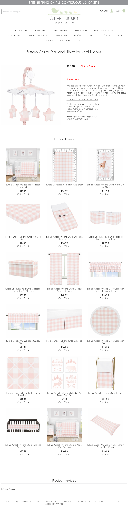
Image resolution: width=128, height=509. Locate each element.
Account (104, 11)
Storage (78, 35)
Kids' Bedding (81, 30)
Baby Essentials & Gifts (39, 35)
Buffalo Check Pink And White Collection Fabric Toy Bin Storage (23, 290)
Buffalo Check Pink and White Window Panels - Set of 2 (64, 290)
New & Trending (21, 30)
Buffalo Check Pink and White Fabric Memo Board (23, 394)
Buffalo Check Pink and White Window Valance (23, 342)
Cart (118, 11)
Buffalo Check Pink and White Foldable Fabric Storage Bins (105, 238)
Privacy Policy (50, 501)
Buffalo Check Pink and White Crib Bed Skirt (64, 342)
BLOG (38, 501)
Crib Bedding (40, 30)
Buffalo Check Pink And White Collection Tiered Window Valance (105, 290)
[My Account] (111, 11)
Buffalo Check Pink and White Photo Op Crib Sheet (105, 185)
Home (8, 501)
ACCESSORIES (65, 40)
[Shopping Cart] (124, 10)
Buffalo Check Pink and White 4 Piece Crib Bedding (23, 185)
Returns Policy (84, 501)
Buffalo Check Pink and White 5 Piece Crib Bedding (64, 446)
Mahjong (106, 35)
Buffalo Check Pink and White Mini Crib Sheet (23, 238)
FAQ (16, 501)
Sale (80, 40)
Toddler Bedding (60, 30)
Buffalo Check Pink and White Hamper (105, 393)
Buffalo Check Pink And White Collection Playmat (105, 342)
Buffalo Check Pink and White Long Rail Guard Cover (23, 446)
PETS (120, 35)
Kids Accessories (14, 35)
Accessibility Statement (54, 504)
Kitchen (49, 40)
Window (92, 35)
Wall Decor (61, 35)
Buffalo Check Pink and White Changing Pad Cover (64, 238)
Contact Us (26, 501)
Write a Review (8, 489)
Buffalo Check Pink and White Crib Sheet (64, 184)
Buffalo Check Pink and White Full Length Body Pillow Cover (105, 446)
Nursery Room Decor (104, 30)
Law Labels (99, 501)
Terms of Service (67, 501)
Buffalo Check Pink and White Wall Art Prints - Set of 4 (64, 394)
